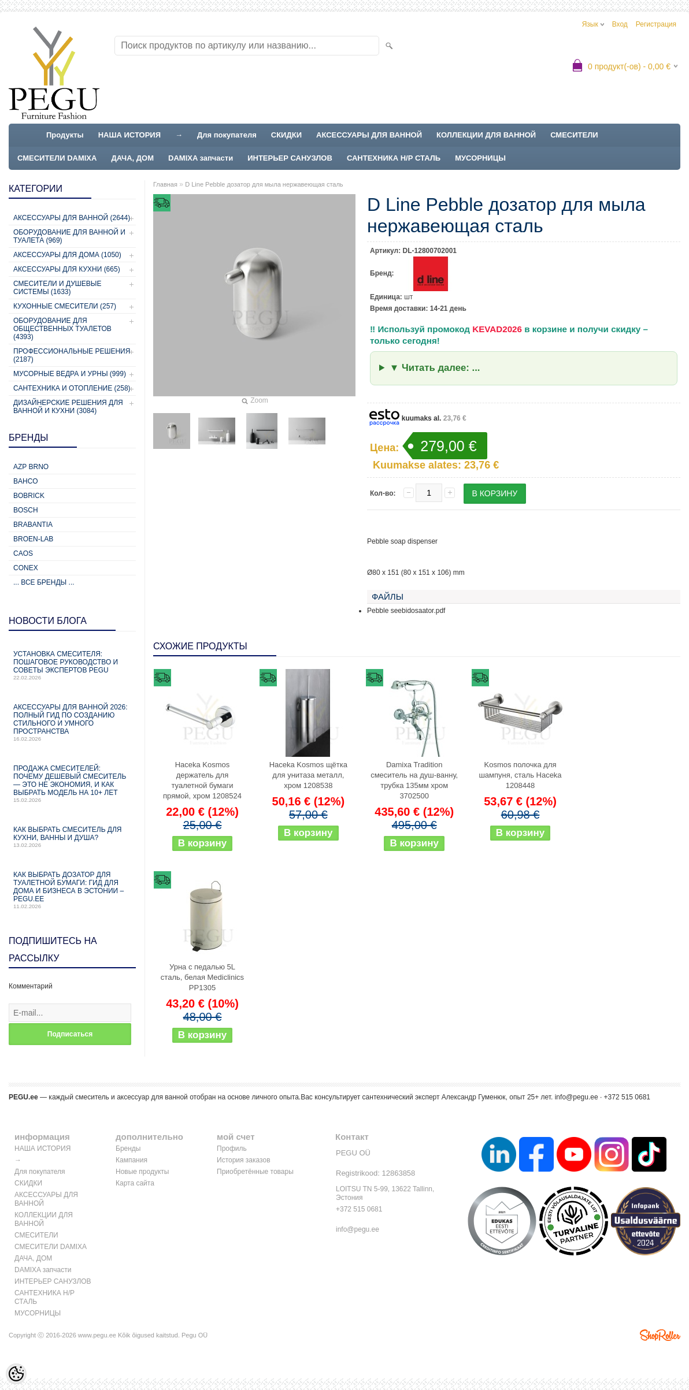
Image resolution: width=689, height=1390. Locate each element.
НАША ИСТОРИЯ (129, 135)
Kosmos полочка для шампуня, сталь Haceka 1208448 (520, 775)
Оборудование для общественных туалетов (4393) (62, 329)
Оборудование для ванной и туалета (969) (69, 236)
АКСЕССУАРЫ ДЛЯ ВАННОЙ (369, 135)
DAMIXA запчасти (200, 158)
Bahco (25, 481)
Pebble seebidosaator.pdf (406, 611)
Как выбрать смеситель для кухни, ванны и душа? (72, 837)
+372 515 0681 (359, 1209)
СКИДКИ (286, 135)
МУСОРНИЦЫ (480, 158)
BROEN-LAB (33, 539)
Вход (620, 24)
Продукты (65, 135)
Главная (165, 184)
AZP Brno (31, 467)
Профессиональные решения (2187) (71, 355)
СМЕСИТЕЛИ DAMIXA (57, 158)
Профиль (232, 1148)
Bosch (25, 510)
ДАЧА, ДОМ (132, 158)
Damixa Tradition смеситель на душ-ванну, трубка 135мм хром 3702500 (414, 780)
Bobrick (29, 496)
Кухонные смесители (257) (64, 306)
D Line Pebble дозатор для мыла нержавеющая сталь (264, 184)
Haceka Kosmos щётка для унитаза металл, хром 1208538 (308, 775)
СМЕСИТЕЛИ (574, 135)
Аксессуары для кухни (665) (66, 269)
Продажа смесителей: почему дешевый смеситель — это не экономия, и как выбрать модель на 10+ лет (72, 783)
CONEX (25, 568)
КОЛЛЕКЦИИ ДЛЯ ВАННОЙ (486, 135)
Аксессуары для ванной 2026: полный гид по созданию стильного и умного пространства (72, 722)
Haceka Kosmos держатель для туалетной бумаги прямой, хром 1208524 (202, 780)
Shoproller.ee (660, 1335)
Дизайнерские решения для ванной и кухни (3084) (68, 407)
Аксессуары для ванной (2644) (71, 218)
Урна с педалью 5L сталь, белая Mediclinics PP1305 (202, 977)
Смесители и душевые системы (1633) (57, 288)
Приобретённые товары (255, 1172)
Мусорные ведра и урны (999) (69, 374)
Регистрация (656, 24)
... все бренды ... (44, 582)
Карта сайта (135, 1183)
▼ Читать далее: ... (435, 367)
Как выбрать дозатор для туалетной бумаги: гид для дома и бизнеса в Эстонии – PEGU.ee (72, 890)
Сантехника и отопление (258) (72, 388)
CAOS (23, 553)
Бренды (128, 1148)
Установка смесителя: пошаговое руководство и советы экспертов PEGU (72, 665)
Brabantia (33, 525)
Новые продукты (142, 1172)
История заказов (244, 1160)
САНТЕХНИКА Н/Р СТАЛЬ (393, 158)
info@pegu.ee (576, 1097)
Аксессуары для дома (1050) (67, 255)
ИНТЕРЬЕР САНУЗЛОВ (289, 158)
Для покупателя (227, 135)
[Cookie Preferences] (16, 1373)
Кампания (131, 1160)
